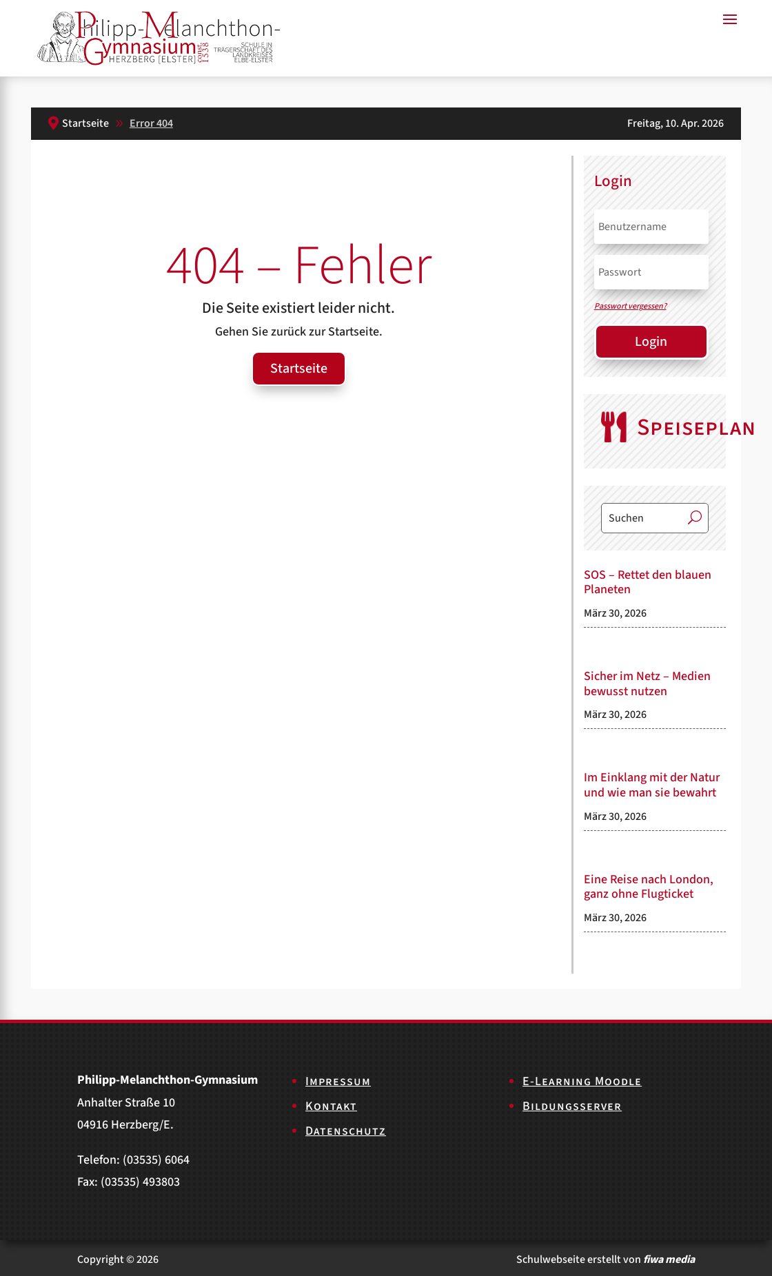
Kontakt (331, 1106)
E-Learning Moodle (582, 1081)
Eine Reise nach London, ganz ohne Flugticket (648, 887)
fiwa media (669, 1259)
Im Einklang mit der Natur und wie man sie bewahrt (652, 785)
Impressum (338, 1081)
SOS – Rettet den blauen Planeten (647, 582)
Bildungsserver (572, 1106)
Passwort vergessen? (630, 306)
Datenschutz (345, 1131)
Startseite (298, 368)
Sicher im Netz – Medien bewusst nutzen (647, 684)
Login (651, 341)
